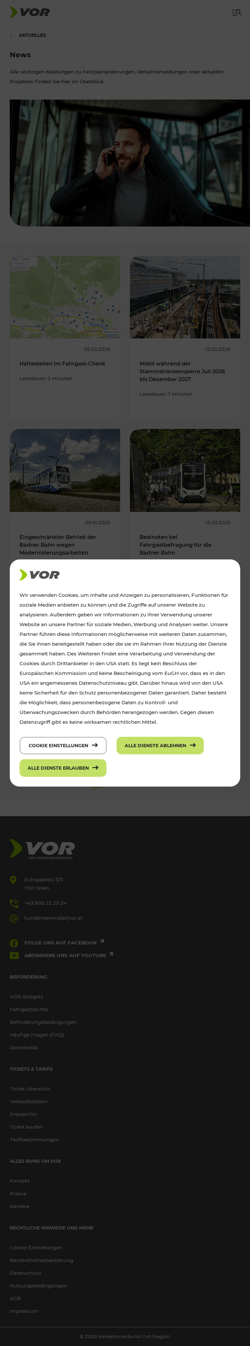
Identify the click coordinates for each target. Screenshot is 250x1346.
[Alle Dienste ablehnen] (160, 745)
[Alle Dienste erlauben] (63, 768)
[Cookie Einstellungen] (63, 745)
